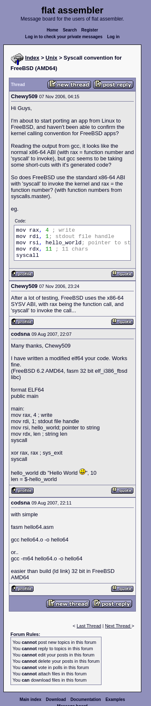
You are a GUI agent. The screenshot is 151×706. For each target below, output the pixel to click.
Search (70, 30)
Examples (115, 699)
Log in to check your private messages (64, 36)
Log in (113, 36)
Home (52, 30)
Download (56, 699)
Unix (51, 58)
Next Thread (118, 625)
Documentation (85, 699)
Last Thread (89, 625)
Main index (31, 699)
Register (89, 30)
